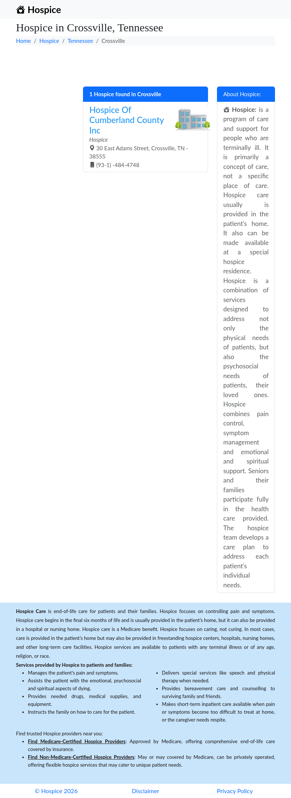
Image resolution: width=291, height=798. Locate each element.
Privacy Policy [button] (235, 790)
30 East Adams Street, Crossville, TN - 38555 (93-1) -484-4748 (142, 136)
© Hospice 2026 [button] (56, 790)
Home (23, 40)
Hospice (49, 40)
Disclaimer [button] (145, 790)
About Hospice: (242, 94)
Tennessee (80, 40)
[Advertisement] (145, 64)
